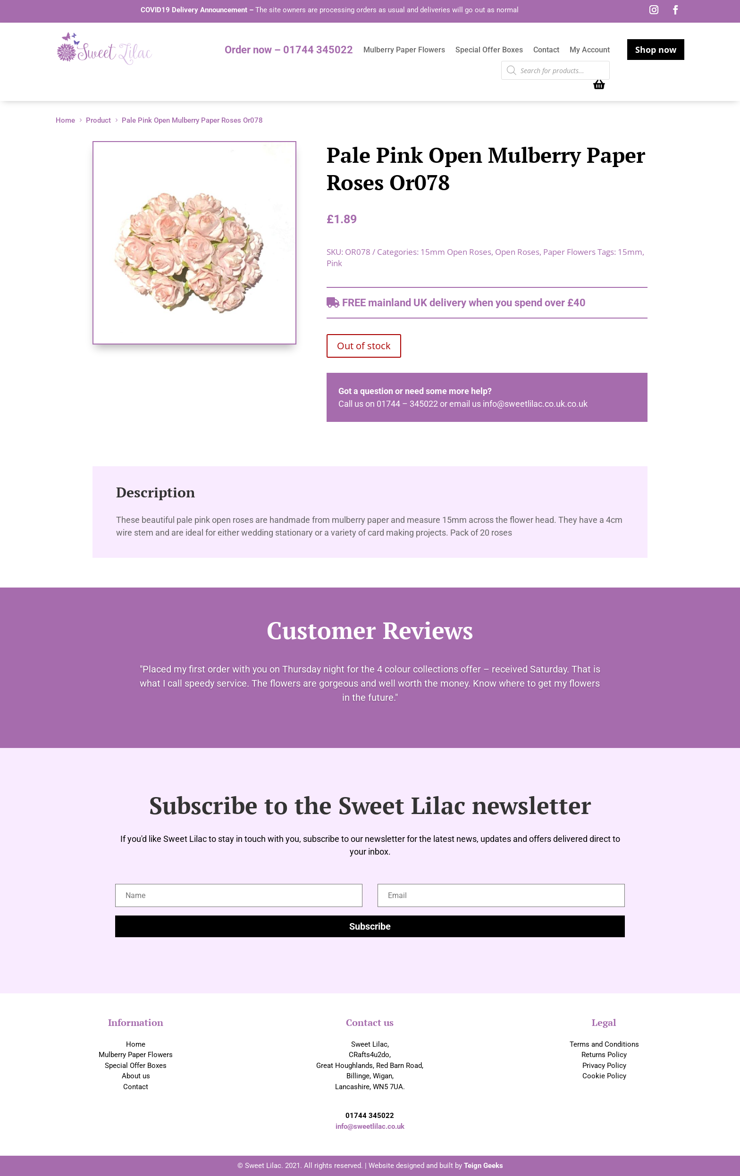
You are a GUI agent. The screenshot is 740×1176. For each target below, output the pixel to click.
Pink (334, 263)
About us (136, 1076)
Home (135, 1044)
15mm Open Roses (455, 251)
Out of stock (364, 345)
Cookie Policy (604, 1076)
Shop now (655, 49)
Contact (546, 50)
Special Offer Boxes (489, 50)
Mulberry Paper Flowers (404, 50)
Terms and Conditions (604, 1044)
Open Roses (517, 251)
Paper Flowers (569, 251)
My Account (590, 50)
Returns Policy (604, 1054)
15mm (630, 251)
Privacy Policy (604, 1065)
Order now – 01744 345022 (289, 51)
